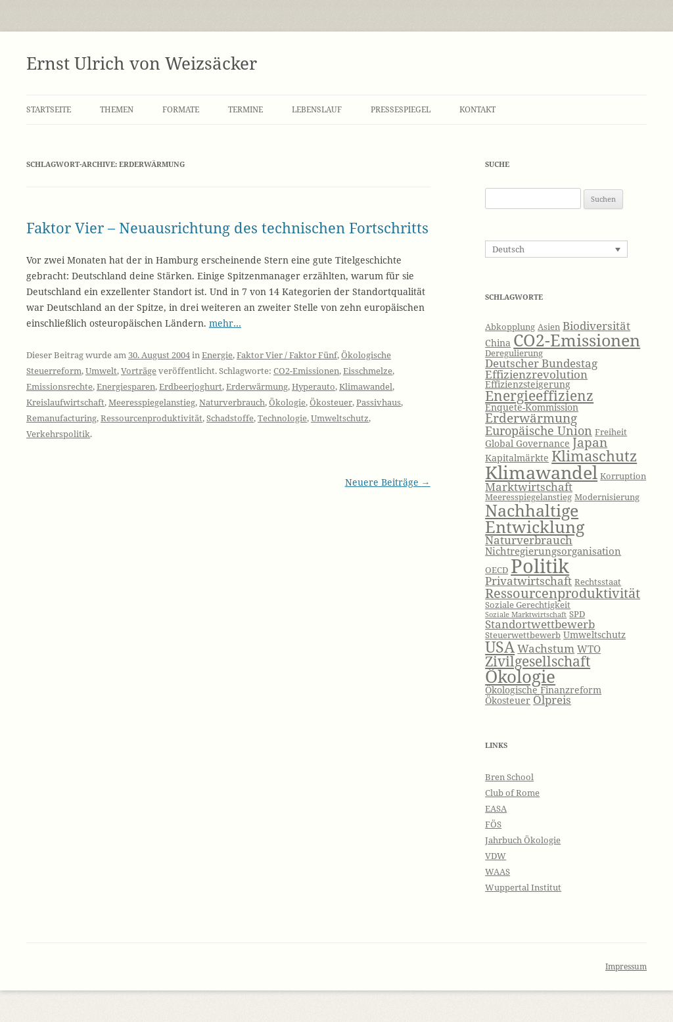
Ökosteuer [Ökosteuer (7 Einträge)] (507, 700)
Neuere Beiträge (387, 482)
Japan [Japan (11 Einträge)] (589, 442)
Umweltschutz (340, 418)
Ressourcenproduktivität (151, 418)
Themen (116, 109)
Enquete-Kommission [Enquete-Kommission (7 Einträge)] (531, 407)
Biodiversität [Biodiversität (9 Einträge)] (596, 325)
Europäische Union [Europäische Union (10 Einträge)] (538, 430)
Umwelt (101, 371)
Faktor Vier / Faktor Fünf (287, 355)
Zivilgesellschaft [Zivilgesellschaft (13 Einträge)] (537, 661)
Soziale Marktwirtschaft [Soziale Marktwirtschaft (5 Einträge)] (526, 614)
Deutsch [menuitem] (508, 249)
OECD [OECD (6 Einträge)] (496, 570)
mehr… (225, 323)
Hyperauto (313, 386)
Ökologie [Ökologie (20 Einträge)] (520, 676)
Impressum (626, 966)
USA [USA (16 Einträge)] (500, 646)
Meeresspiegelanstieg (151, 402)
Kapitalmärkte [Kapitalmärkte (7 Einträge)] (517, 458)
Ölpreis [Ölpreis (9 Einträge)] (552, 699)
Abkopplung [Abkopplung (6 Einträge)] (510, 327)
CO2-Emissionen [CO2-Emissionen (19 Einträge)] (576, 340)
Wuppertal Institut (523, 887)
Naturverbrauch (232, 402)
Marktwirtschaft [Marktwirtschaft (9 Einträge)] (528, 486)
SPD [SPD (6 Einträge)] (577, 614)
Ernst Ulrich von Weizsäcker (141, 63)
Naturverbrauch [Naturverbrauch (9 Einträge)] (528, 539)
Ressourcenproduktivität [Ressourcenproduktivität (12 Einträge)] (562, 593)
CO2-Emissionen (306, 371)
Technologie (282, 418)
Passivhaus (378, 402)
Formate (180, 109)
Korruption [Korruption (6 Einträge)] (623, 476)
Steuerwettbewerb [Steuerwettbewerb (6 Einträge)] (523, 635)
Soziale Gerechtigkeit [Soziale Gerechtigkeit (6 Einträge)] (527, 605)
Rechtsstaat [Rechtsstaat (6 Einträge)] (597, 582)
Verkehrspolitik (58, 434)
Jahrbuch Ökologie (523, 840)
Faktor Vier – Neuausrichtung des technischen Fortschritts (227, 227)
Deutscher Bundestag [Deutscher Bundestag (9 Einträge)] (541, 363)
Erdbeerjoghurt (190, 386)
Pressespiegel (400, 109)
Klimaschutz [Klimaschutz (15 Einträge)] (594, 456)
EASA (496, 808)
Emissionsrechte (59, 386)
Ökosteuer (331, 402)
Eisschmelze (367, 371)
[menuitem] (556, 249)
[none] (556, 249)
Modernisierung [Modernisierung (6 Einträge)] (606, 497)
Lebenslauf (317, 109)
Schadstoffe (230, 418)
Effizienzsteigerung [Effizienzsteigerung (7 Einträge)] (527, 384)
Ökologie (287, 402)
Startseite (48, 109)
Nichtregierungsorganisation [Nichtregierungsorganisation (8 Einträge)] (553, 551)
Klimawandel (365, 386)
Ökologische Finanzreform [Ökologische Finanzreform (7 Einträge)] (543, 690)
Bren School (509, 777)
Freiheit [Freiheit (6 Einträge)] (611, 432)
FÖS (493, 824)
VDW (495, 856)
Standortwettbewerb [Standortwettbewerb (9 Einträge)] (540, 624)
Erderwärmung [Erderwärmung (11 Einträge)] (531, 418)
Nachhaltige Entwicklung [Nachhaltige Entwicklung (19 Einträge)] (534, 518)
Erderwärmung (257, 386)
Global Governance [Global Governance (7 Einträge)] (527, 443)
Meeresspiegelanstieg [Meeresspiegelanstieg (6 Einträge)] (528, 497)
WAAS (497, 871)
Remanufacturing (61, 418)
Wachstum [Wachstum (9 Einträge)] (545, 648)
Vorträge (138, 371)
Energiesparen (126, 386)
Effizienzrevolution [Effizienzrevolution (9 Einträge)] (536, 374)
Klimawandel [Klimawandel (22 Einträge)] (541, 472)
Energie (217, 355)
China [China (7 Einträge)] (498, 343)
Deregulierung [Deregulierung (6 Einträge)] (514, 353)
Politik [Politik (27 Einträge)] (540, 566)
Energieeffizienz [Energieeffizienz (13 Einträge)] (539, 395)
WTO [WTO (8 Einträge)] (589, 649)
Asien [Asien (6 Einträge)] (549, 327)
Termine (245, 109)
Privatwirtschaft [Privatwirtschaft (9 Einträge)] (528, 580)
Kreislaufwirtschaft (65, 402)
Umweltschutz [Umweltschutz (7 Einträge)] (594, 634)
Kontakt (477, 109)
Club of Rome (512, 793)
